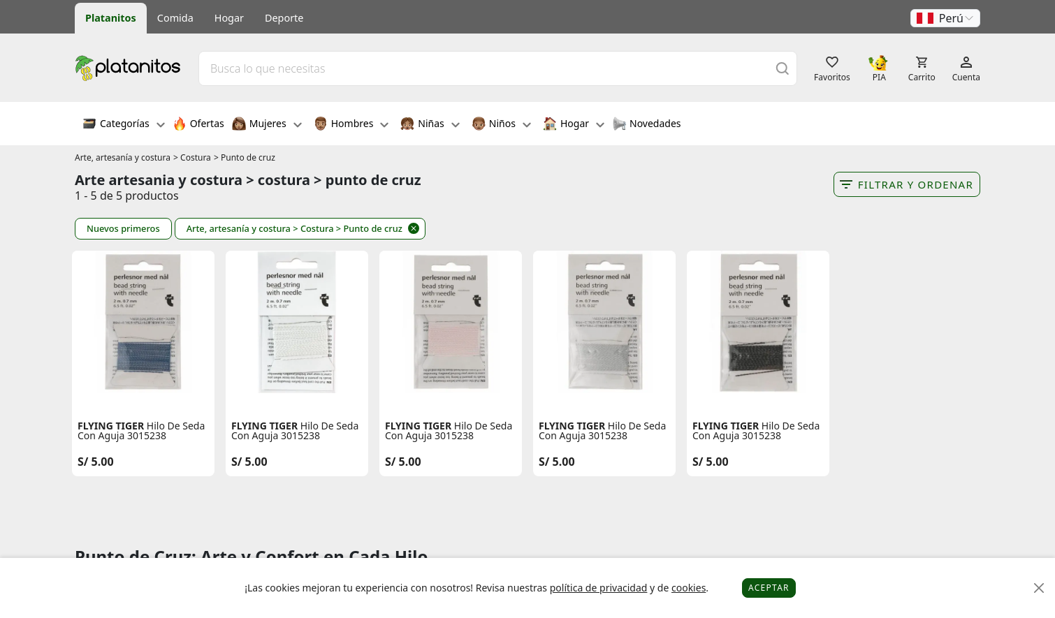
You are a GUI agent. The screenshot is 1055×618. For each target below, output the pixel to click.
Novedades (646, 125)
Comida (175, 17)
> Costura (192, 157)
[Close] (1039, 588)
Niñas (429, 125)
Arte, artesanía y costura (122, 157)
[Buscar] (782, 68)
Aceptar (769, 588)
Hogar (229, 17)
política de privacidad (599, 587)
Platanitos (110, 17)
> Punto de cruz (244, 157)
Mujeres (267, 125)
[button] (945, 18)
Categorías (123, 125)
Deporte (284, 17)
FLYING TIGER (111, 426)
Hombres (351, 125)
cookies (688, 587)
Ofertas (198, 125)
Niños (501, 125)
